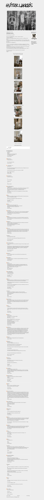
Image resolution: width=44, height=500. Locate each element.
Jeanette (8, 152)
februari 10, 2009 (9, 492)
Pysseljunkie (8, 368)
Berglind (8, 425)
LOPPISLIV (8, 327)
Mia (7, 195)
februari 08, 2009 (9, 406)
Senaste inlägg (8, 495)
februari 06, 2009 (9, 156)
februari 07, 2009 (9, 334)
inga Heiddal (8, 257)
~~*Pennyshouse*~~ (9, 165)
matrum (10, 148)
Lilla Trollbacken (9, 401)
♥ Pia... (8, 228)
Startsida (18, 495)
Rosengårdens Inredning (10, 455)
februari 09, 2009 (9, 475)
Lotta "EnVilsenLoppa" (10, 186)
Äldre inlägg (28, 495)
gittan (8, 216)
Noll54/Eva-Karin (9, 375)
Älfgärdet (8, 221)
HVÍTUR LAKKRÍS (19, 5)
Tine (7, 305)
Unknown (8, 253)
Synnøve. (8, 314)
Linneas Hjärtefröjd (9, 271)
